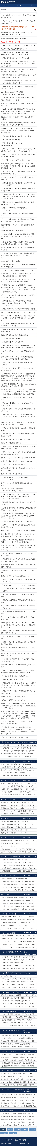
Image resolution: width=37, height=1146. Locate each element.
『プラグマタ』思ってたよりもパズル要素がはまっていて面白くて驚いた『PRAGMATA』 (19, 947)
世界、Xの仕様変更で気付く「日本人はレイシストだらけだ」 (19, 1035)
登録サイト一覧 (6, 1143)
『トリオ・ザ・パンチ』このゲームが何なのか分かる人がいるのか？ (19, 941)
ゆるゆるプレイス (12, 1011)
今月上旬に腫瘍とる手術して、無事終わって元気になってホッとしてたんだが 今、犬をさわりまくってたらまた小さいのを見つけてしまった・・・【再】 (19, 922)
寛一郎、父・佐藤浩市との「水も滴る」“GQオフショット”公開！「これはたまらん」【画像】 (19, 1079)
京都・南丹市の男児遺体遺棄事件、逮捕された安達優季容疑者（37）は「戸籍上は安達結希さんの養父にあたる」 (19, 1116)
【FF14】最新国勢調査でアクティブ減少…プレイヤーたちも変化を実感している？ (19, 982)
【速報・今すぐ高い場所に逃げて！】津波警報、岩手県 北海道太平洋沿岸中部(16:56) (19, 909)
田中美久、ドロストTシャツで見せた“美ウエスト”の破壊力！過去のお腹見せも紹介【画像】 (19, 1085)
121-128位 (13, 1133)
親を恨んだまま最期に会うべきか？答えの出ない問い (17, 1103)
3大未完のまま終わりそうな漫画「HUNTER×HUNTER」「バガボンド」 (19, 995)
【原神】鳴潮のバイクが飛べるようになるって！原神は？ (19, 960)
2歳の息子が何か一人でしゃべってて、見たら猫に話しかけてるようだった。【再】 (19, 917)
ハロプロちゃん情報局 (12, 857)
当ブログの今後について (8, 976)
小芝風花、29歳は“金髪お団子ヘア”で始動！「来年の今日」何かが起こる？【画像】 (19, 1073)
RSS (29, 1143)
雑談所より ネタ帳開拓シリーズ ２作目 (14, 833)
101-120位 (4, 1133)
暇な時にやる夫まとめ (12, 742)
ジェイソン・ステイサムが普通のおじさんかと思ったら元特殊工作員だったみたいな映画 (19, 770)
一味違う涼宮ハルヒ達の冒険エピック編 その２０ (17, 824)
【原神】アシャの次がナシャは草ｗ (12, 962)
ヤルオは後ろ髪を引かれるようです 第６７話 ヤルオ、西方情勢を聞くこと (19, 754)
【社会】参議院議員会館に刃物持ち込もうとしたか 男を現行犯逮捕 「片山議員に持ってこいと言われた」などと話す (19, 898)
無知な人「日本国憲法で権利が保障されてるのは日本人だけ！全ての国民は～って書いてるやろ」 (19, 1041)
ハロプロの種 (9, 837)
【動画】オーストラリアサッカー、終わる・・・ (16, 775)
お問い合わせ (20, 1143)
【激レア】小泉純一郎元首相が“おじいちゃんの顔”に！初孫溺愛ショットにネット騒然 (19, 1025)
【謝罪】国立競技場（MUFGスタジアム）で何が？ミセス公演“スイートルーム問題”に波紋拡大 (19, 1020)
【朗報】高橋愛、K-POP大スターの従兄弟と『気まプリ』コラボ (19, 868)
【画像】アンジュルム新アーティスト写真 (14, 859)
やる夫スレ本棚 (10, 799)
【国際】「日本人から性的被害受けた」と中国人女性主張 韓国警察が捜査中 (19, 900)
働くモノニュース (11, 876)
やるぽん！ (8, 818)
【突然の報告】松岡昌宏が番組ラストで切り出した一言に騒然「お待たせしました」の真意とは (19, 1023)
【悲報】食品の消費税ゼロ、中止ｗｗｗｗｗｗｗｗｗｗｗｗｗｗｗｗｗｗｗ (19, 884)
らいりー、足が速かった (8, 846)
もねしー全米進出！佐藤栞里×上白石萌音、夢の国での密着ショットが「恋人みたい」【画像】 (19, 1082)
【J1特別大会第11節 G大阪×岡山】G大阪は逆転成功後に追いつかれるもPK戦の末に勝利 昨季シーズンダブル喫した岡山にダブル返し (19, 1066)
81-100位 (32, 1129)
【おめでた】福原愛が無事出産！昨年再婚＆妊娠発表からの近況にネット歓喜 (19, 1014)
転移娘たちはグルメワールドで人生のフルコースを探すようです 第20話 (19, 802)
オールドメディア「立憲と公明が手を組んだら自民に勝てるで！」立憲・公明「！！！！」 (19, 890)
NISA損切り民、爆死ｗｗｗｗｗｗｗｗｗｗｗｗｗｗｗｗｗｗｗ (19, 887)
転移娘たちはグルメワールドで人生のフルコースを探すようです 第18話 (19, 808)
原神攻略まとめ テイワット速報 (16, 952)
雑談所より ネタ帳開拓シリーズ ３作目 (14, 830)
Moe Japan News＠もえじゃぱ (16, 1030)
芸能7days (9, 1070)
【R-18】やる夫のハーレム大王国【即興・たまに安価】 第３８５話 (19, 792)
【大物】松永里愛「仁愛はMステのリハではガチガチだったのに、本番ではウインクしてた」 (19, 862)
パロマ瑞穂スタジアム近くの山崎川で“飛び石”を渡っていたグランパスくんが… (19, 1060)
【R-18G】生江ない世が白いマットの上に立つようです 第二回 (19, 795)
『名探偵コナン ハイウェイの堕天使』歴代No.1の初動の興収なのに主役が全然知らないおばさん (19, 944)
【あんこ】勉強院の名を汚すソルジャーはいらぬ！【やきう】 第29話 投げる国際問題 (19, 756)
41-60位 (17, 1129)
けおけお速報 (10, 933)
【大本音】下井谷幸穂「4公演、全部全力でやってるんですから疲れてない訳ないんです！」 (19, 865)
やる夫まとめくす (11, 780)
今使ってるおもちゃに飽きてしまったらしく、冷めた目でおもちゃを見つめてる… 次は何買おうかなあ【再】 (19, 928)
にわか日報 (9, 1111)
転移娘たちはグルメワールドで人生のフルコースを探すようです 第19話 (19, 805)
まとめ (19, 5)
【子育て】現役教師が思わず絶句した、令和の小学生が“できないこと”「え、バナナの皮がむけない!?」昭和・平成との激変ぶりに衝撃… (19, 906)
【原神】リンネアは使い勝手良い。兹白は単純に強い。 (18, 957)
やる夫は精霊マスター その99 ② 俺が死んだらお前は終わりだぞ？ (19, 745)
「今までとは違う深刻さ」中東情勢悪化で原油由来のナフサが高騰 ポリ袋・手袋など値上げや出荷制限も (19, 1038)
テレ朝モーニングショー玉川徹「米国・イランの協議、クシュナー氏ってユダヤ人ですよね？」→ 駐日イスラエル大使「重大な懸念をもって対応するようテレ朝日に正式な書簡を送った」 (19, 1122)
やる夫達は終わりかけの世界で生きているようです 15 (18, 751)
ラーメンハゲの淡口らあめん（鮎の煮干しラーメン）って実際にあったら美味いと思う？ (19, 773)
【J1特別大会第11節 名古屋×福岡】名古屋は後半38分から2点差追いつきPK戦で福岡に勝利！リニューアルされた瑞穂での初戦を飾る (19, 1063)
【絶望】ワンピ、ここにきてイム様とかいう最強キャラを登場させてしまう (19, 1006)
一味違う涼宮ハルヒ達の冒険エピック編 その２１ (17, 821)
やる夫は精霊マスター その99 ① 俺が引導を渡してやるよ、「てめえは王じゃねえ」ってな (19, 748)
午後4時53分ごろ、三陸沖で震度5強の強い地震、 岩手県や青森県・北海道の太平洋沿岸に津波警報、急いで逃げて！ (19, 1113)
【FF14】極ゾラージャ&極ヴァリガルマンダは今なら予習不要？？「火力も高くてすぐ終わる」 (19, 979)
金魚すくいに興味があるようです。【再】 (14, 925)
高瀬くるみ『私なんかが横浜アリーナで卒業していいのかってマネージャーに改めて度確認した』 (19, 843)
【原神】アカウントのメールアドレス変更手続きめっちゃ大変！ (19, 965)
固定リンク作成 (20, 1140)
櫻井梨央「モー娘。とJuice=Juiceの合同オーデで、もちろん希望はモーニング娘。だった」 (19, 840)
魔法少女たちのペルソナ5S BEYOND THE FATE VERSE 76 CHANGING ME (19, 783)
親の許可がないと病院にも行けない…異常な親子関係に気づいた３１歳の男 (19, 1106)
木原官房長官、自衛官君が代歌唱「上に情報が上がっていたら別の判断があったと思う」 (19, 1047)
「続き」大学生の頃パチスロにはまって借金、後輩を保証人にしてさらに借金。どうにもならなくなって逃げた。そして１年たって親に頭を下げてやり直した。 (19, 1100)
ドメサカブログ (11, 1051)
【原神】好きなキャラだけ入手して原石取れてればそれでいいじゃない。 (19, 968)
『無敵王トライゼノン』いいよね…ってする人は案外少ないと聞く (19, 938)
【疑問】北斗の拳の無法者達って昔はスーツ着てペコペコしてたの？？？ (19, 998)
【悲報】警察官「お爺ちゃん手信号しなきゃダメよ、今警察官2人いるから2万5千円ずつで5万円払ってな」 (19, 767)
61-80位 (24, 1129)
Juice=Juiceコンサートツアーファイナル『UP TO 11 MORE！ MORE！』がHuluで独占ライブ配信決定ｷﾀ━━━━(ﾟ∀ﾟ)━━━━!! (19, 849)
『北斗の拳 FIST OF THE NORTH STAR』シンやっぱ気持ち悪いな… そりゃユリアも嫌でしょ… (19, 936)
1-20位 (3, 1129)
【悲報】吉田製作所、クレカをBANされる (14, 878)
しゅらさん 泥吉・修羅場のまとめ (18, 1089)
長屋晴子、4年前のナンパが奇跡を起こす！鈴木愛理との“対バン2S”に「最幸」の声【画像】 (19, 1076)
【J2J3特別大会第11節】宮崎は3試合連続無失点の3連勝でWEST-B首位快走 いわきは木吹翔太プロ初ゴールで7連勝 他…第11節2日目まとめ (19, 1054)
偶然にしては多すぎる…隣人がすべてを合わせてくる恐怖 (19, 1094)
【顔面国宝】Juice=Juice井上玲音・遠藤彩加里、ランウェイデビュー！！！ (19, 871)
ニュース (6, 5)
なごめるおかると (12, 914)
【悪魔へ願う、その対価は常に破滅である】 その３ (17, 789)
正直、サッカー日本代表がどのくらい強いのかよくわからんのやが (19, 764)
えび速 (7, 895)
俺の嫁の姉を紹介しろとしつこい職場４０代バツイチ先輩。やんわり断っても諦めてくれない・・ (19, 1097)
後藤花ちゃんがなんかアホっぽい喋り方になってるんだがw (19, 852)
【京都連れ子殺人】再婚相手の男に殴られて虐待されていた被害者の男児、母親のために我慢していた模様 (19, 903)
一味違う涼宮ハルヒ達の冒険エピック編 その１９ (17, 827)
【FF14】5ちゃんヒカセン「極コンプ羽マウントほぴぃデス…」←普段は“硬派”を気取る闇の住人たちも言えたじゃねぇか (19, 987)
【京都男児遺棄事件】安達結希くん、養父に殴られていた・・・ (19, 881)
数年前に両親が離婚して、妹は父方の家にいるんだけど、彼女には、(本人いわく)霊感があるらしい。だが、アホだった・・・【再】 (19, 920)
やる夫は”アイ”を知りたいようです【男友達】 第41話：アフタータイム (19, 814)
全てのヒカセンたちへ (13, 973)
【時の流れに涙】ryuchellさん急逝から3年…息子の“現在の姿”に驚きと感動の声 (19, 1017)
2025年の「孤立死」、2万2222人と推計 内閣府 (15, 1044)
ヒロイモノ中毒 (10, 761)
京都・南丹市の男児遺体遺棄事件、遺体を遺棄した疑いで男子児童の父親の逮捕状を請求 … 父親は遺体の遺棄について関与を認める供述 (19, 1119)
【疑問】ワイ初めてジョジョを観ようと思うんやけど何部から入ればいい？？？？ (19, 1004)
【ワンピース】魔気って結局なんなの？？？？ (15, 1001)
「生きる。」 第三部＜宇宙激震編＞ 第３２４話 (17, 786)
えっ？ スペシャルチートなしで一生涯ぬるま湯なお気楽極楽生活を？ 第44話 (19, 811)
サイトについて (6, 1140)
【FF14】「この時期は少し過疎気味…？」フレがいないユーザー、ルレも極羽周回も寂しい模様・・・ (19, 984)
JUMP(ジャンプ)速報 (12, 992)
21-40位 (9, 1129)
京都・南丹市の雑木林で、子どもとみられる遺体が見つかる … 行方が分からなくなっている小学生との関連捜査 (19, 1125)
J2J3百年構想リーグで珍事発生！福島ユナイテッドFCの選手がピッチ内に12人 (19, 1057)
